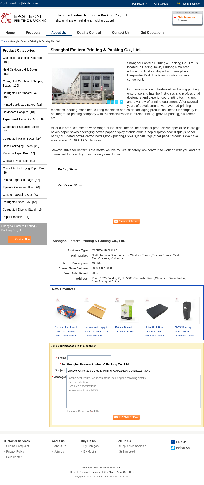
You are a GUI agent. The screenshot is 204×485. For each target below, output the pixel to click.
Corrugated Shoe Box (17, 202)
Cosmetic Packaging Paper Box (23, 57)
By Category (91, 446)
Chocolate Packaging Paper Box (23, 168)
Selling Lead (127, 451)
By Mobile (89, 451)
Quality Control (89, 32)
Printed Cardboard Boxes (19, 104)
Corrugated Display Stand (19, 209)
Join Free (15, 3)
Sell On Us (123, 441)
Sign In (4, 3)
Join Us (59, 451)
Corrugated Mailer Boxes (19, 138)
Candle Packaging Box (18, 194)
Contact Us (120, 32)
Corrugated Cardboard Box (20, 93)
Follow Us (183, 447)
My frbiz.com (30, 3)
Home (10, 32)
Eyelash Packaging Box (18, 187)
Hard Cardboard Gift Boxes (20, 69)
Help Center (14, 457)
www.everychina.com (110, 467)
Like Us (181, 442)
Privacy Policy (15, 451)
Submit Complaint (17, 446)
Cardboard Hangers (16, 112)
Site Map (108, 472)
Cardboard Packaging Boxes (21, 126)
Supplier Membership (132, 446)
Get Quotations (152, 32)
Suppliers (96, 472)
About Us (58, 32)
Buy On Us (88, 441)
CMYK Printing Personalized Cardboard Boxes (184, 331)
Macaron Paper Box (16, 153)
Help (131, 472)
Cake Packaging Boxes (18, 146)
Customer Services (17, 441)
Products (33, 32)
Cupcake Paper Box (16, 160)
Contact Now (22, 239)
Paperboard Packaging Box (21, 119)
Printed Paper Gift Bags (18, 180)
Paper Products (13, 217)
